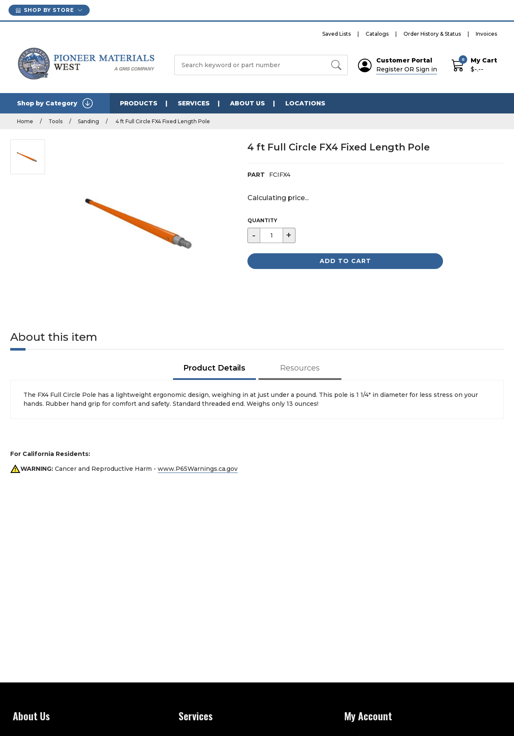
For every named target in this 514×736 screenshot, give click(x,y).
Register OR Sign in (406, 69)
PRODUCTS (138, 103)
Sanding (88, 121)
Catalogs (377, 34)
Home (25, 121)
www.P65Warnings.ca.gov (198, 469)
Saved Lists (336, 34)
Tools (55, 121)
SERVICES (194, 103)
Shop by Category (55, 103)
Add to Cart (345, 261)
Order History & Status (432, 34)
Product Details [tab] (214, 368)
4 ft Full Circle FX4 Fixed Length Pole (162, 121)
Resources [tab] (300, 368)
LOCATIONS (305, 103)
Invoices (486, 34)
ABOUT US (247, 103)
